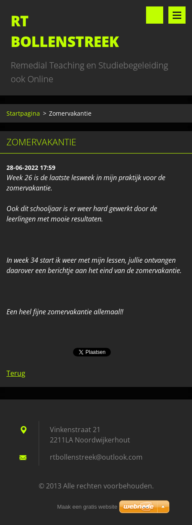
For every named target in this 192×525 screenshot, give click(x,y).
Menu (177, 15)
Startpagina (23, 113)
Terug (15, 373)
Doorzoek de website (154, 15)
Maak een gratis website (87, 507)
